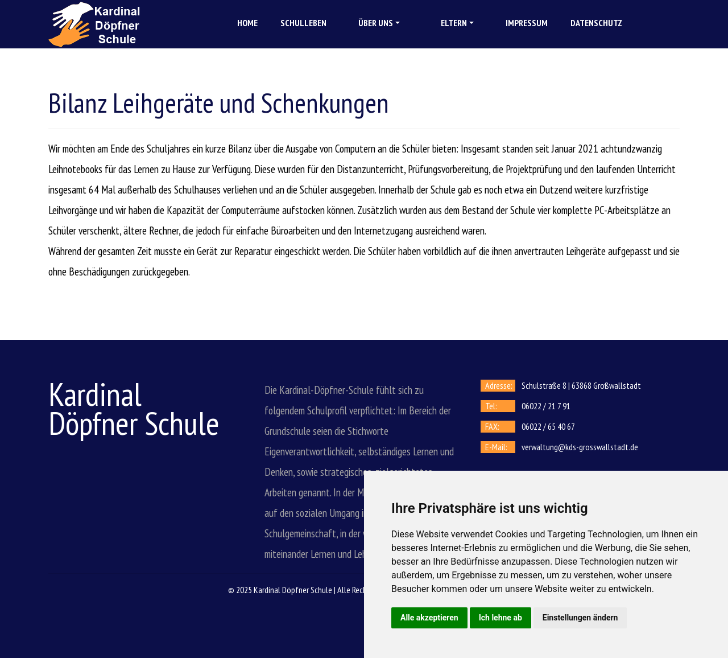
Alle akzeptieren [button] (429, 617)
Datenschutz (596, 22)
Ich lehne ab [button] (500, 617)
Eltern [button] (454, 22)
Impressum (527, 22)
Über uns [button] (375, 22)
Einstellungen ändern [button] (580, 617)
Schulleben (303, 22)
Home (247, 22)
